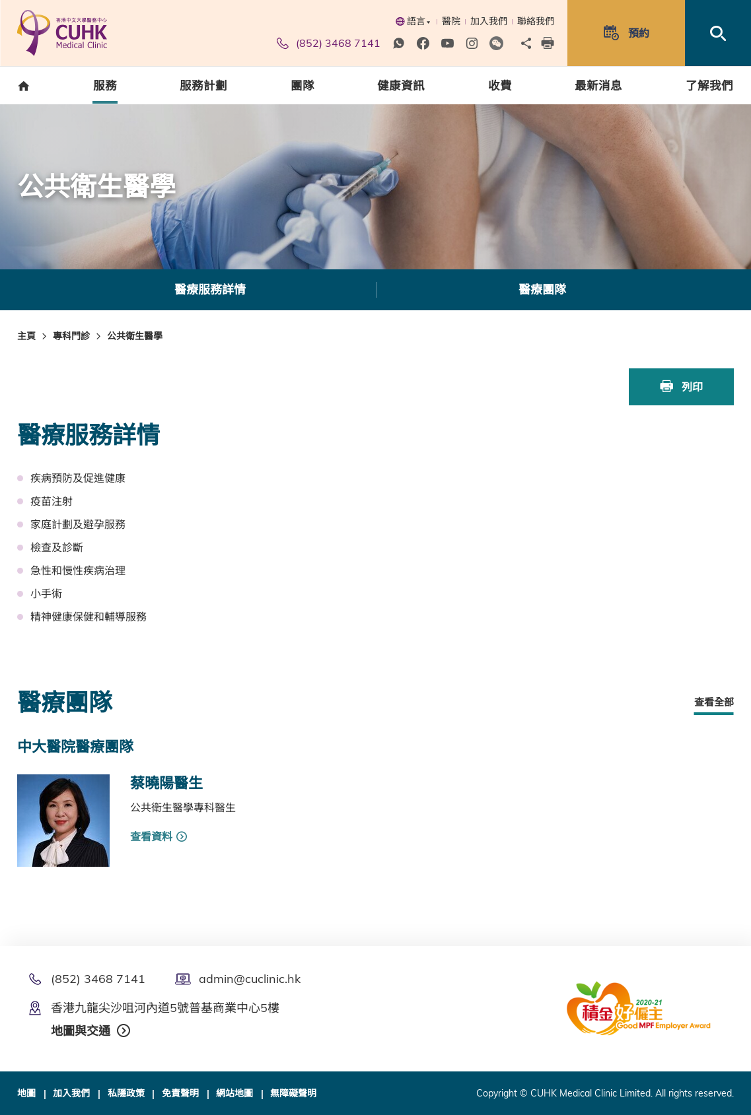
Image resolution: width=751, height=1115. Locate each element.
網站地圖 (234, 1092)
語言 (413, 21)
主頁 (26, 336)
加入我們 (488, 21)
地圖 (26, 1092)
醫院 (451, 21)
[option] (210, 289)
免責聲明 (180, 1092)
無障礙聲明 (293, 1092)
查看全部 (714, 700)
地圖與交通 (80, 1030)
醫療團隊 (542, 289)
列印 (681, 386)
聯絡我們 (535, 21)
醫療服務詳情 (210, 289)
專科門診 (71, 336)
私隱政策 (126, 1092)
